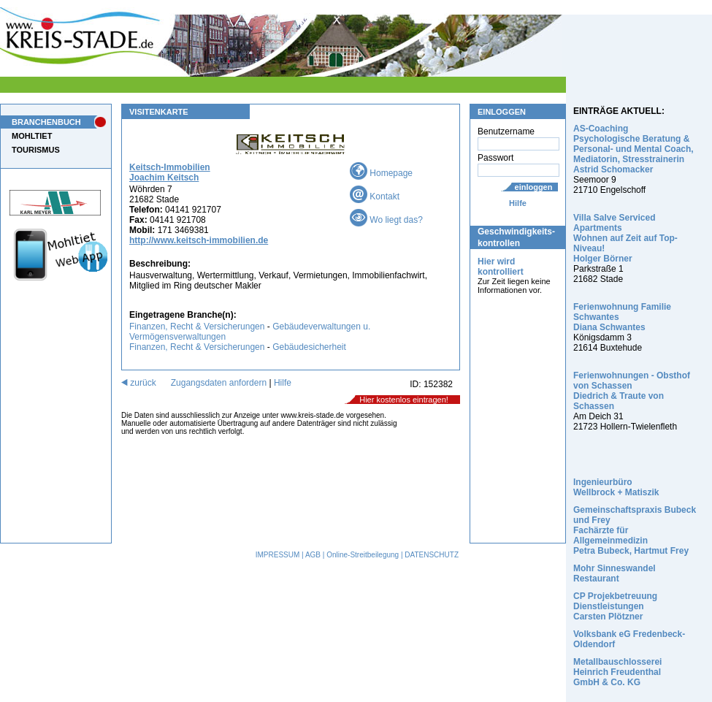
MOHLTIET (32, 135)
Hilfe (518, 203)
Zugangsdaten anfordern (219, 383)
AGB (313, 555)
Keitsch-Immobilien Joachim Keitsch (169, 172)
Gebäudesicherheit (309, 347)
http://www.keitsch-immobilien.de (198, 240)
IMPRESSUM (278, 555)
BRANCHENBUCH (46, 122)
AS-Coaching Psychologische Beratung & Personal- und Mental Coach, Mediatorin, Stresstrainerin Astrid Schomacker (633, 149)
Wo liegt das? (386, 220)
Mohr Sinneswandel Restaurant (614, 573)
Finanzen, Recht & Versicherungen (196, 326)
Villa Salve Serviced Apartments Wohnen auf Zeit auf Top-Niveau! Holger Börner (625, 238)
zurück (138, 383)
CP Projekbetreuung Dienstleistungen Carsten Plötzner (615, 606)
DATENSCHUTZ (432, 555)
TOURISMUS (36, 149)
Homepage (381, 173)
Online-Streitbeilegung (362, 555)
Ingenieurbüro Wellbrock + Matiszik (616, 487)
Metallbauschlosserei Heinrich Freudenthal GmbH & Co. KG (617, 672)
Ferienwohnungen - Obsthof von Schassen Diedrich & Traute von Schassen (631, 390)
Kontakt (374, 196)
